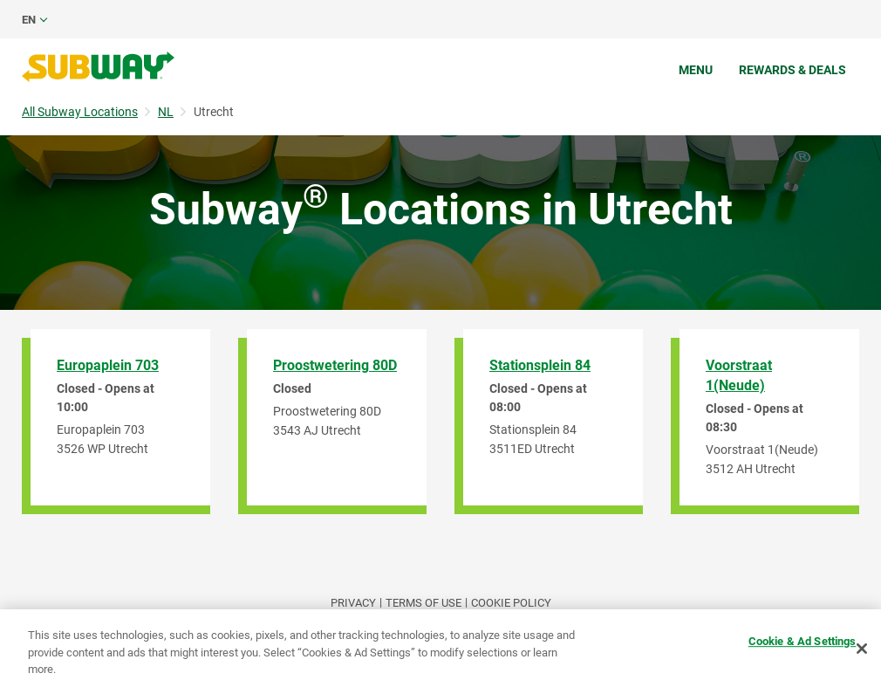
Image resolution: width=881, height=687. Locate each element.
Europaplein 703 (108, 365)
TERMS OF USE (423, 602)
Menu (696, 70)
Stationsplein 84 (540, 365)
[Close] (862, 648)
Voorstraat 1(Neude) (739, 375)
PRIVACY (353, 602)
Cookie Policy (511, 602)
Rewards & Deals (792, 70)
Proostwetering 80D (335, 365)
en (29, 19)
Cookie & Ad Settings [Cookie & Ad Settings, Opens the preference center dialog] (802, 641)
